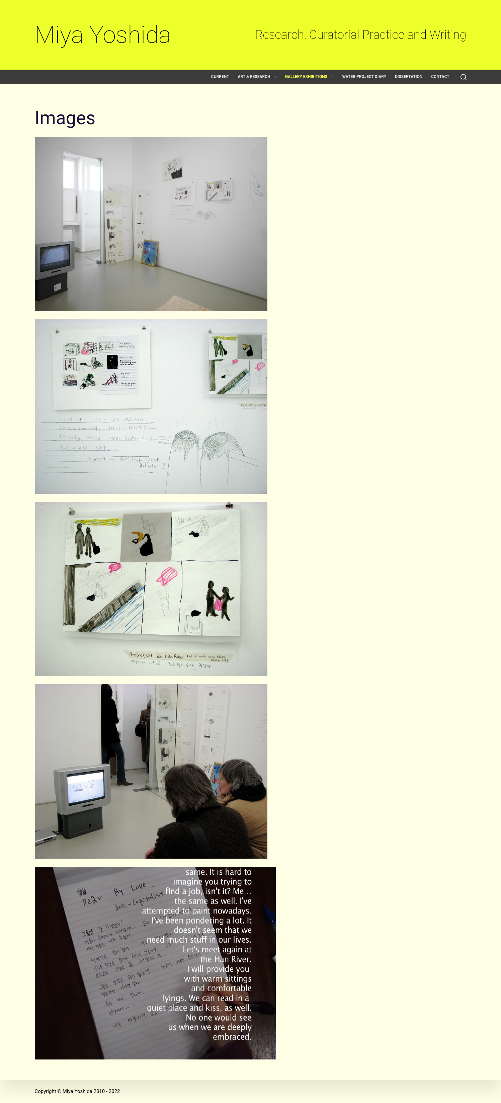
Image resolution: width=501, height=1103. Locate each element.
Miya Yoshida (103, 35)
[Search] (464, 77)
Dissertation (408, 77)
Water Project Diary (364, 77)
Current (220, 77)
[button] (275, 77)
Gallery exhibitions (310, 77)
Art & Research (258, 77)
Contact (440, 77)
